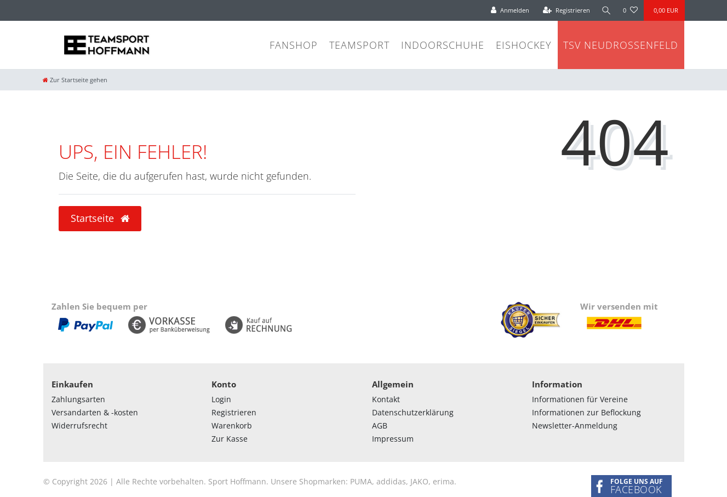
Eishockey (524, 45)
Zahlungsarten (78, 399)
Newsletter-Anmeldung (574, 425)
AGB (379, 425)
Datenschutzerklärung (413, 412)
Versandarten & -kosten (94, 412)
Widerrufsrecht (79, 425)
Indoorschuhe (442, 45)
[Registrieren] (565, 10)
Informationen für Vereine (580, 399)
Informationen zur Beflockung (586, 412)
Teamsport (359, 45)
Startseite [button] (100, 218)
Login (221, 399)
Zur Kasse (229, 438)
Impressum (393, 438)
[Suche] (606, 10)
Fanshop (294, 45)
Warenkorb (231, 425)
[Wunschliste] (630, 10)
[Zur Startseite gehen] (75, 80)
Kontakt (386, 399)
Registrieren (233, 412)
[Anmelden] (509, 10)
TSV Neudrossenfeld (620, 45)
